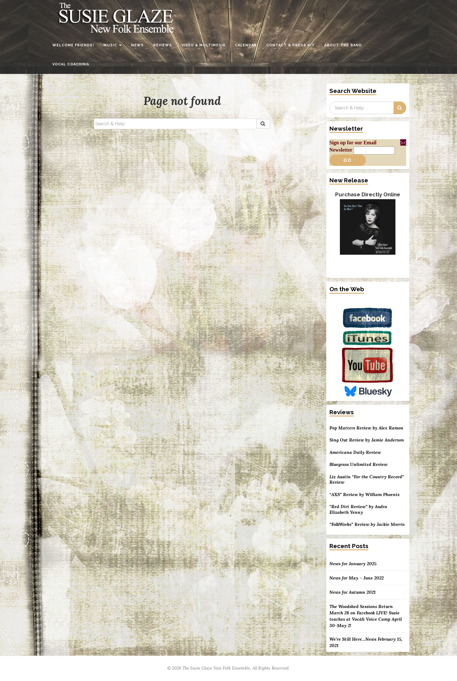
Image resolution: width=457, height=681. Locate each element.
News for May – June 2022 (356, 578)
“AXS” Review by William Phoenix (364, 494)
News (137, 45)
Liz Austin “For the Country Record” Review (366, 479)
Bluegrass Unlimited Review (358, 464)
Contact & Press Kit (290, 45)
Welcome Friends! (73, 45)
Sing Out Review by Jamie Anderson (366, 440)
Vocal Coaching (70, 64)
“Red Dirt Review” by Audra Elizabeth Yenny (358, 509)
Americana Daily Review (355, 452)
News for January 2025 (352, 563)
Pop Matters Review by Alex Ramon (366, 428)
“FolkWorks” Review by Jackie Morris (367, 524)
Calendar (246, 45)
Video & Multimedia (203, 45)
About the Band (343, 45)
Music (112, 45)
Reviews (162, 45)
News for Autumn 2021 (352, 592)
